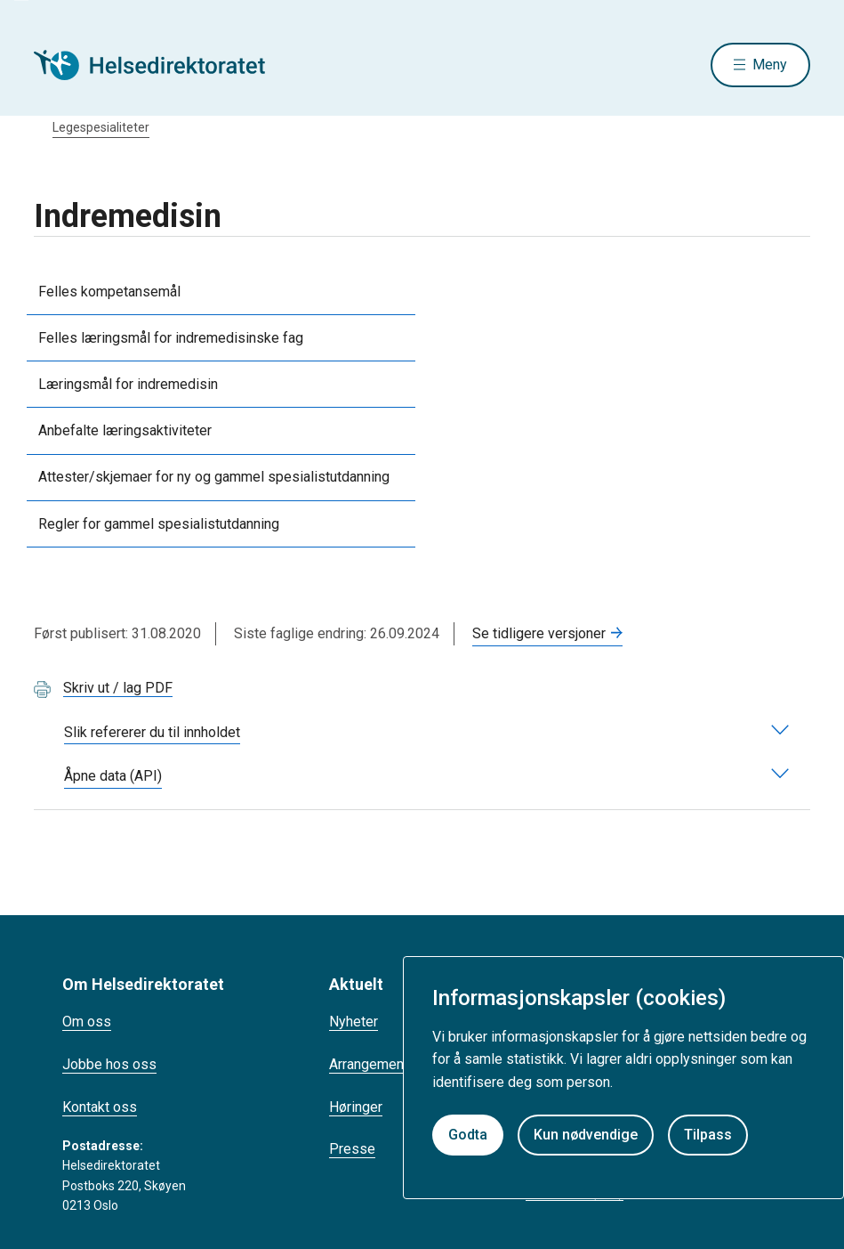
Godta (467, 1134)
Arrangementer (375, 1064)
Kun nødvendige (586, 1134)
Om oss (86, 1021)
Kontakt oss (99, 1107)
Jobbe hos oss (109, 1064)
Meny (769, 64)
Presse (352, 1148)
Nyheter (353, 1021)
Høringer (355, 1107)
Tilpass (708, 1134)
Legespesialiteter (100, 127)
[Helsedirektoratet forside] (162, 65)
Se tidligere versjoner (539, 633)
